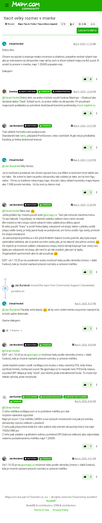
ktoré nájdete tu (86, 105)
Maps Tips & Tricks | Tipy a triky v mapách (37, 24)
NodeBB (51, 500)
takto (23, 135)
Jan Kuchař (15, 396)
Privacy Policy (60, 510)
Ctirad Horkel (16, 44)
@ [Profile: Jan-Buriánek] (11, 166)
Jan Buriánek (16, 126)
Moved (9, 24)
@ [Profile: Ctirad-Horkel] (11, 97)
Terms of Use (41, 510)
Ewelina (13, 91)
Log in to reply (87, 30)
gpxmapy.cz (50, 214)
